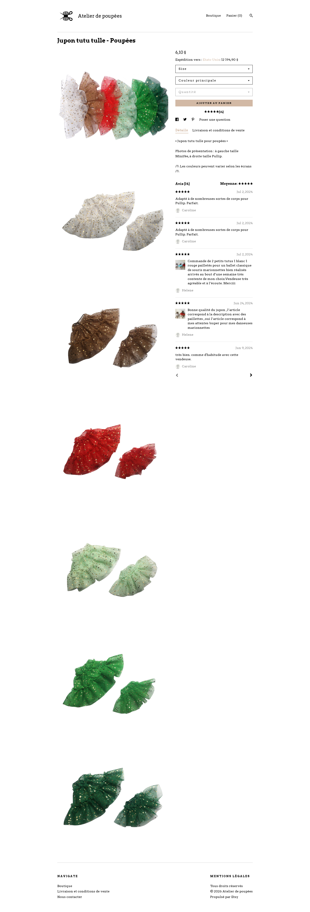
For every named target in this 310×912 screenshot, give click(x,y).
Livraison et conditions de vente (218, 130)
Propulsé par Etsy (224, 897)
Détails (181, 130)
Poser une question (214, 119)
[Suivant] (251, 375)
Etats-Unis (211, 60)
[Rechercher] (251, 16)
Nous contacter (69, 897)
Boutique (213, 15)
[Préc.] (177, 376)
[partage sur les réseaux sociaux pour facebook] (177, 119)
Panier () (234, 15)
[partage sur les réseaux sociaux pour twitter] (185, 119)
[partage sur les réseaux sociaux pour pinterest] (193, 119)
